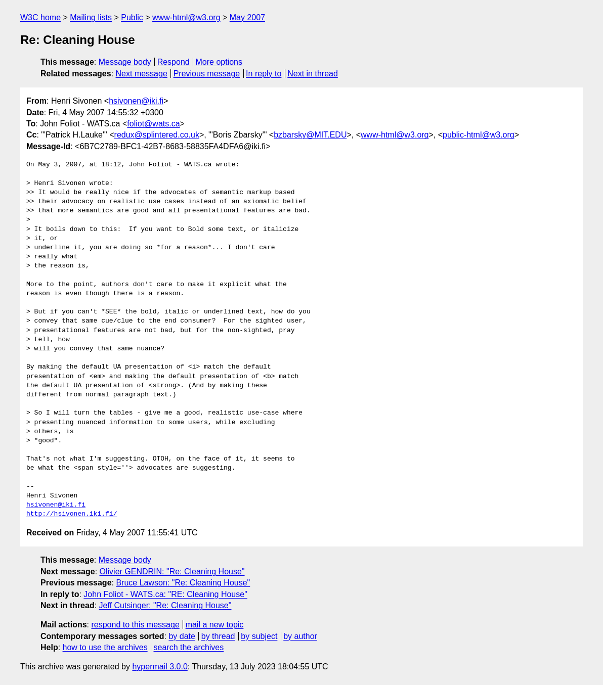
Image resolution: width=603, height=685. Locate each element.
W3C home (40, 17)
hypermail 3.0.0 (159, 666)
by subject (259, 636)
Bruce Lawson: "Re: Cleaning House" (183, 582)
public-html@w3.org (478, 134)
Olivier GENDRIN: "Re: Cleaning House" (172, 571)
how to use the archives (105, 647)
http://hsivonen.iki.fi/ (71, 514)
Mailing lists (91, 17)
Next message (141, 73)
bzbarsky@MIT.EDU (310, 134)
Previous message (207, 73)
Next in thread (312, 73)
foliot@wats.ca (153, 123)
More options (219, 62)
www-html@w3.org (186, 17)
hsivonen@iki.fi (136, 101)
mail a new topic (215, 624)
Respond (173, 62)
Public (132, 17)
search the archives (189, 647)
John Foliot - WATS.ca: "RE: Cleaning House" (165, 594)
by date (181, 636)
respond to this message (135, 624)
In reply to (263, 73)
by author (300, 636)
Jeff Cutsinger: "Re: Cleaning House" (165, 605)
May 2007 (247, 17)
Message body (125, 62)
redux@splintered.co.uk (156, 134)
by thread (218, 636)
